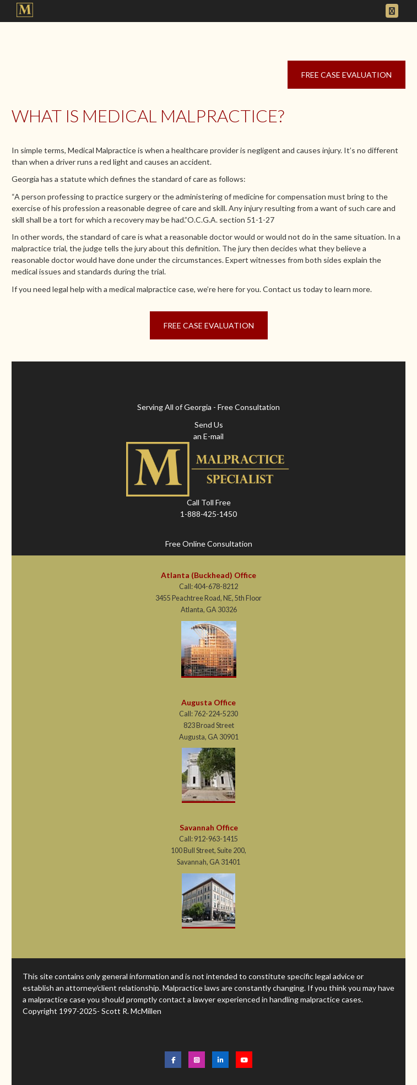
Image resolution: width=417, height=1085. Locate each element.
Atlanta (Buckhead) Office (208, 575)
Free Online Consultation (208, 543)
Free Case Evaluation (346, 74)
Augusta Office (208, 702)
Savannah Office (209, 827)
